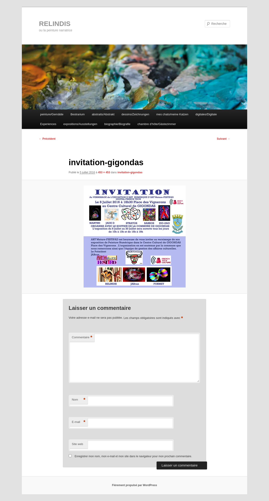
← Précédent (47, 138)
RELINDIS (55, 23)
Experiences (48, 124)
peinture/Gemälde (51, 114)
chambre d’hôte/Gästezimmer (156, 124)
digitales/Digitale (206, 114)
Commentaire (82, 337)
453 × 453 (104, 172)
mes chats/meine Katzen (172, 114)
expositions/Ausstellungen (80, 124)
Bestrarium (78, 114)
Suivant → (223, 138)
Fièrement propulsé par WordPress (134, 485)
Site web (77, 444)
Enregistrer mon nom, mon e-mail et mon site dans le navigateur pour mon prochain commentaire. (133, 456)
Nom (78, 400)
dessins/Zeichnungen (135, 114)
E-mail (78, 422)
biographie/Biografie (117, 124)
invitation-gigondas (129, 172)
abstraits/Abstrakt (103, 114)
